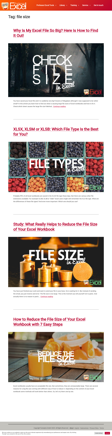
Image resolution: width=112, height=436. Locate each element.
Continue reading (59, 106)
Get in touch (98, 5)
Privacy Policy (94, 428)
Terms (102, 428)
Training (73, 5)
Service (85, 5)
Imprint (77, 428)
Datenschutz (84, 428)
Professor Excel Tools (45, 5)
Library (62, 5)
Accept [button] (107, 433)
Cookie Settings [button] (99, 433)
